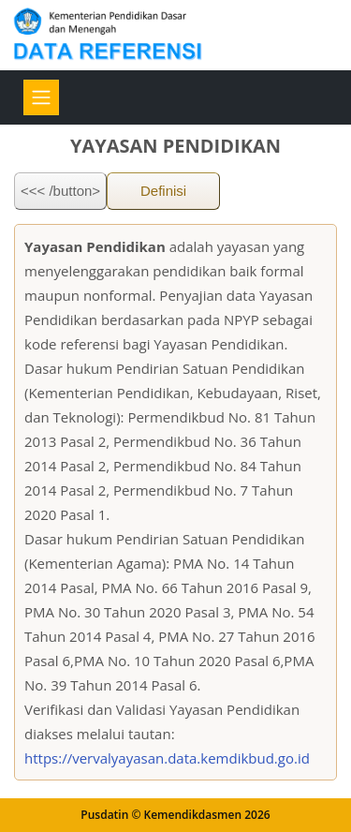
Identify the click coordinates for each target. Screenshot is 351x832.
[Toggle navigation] (41, 97)
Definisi (163, 191)
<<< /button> (60, 191)
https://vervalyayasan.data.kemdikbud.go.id (167, 758)
